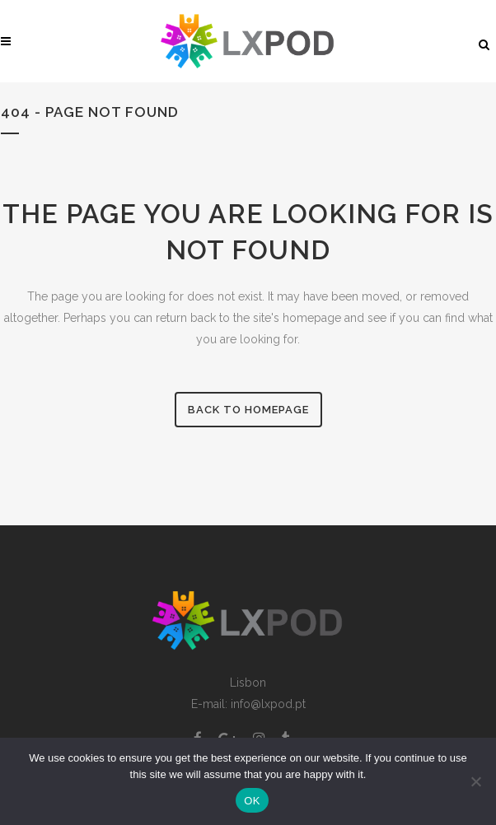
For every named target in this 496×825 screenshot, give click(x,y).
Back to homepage (248, 409)
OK (252, 801)
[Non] (475, 781)
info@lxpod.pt (268, 704)
